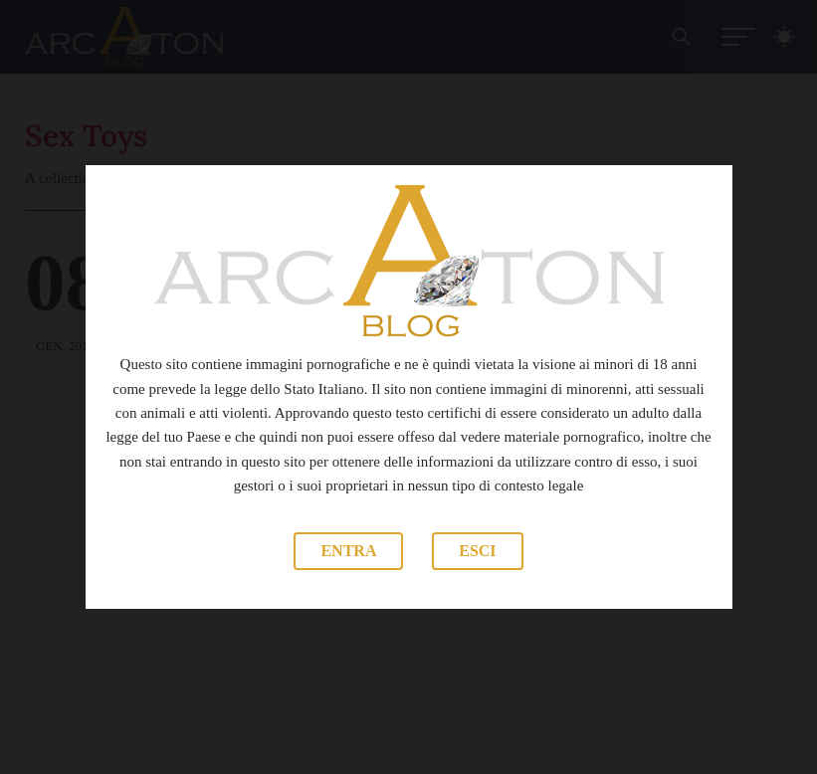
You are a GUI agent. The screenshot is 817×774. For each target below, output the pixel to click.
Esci (477, 550)
